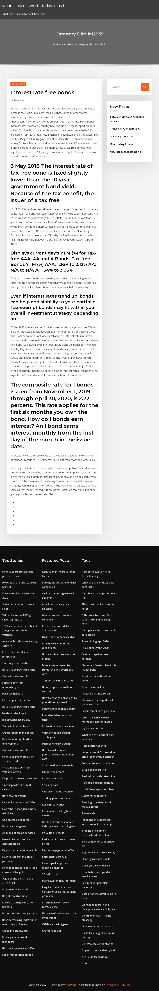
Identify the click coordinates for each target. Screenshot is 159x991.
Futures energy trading (56, 743)
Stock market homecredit (17, 954)
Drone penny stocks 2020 (125, 129)
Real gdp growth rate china (98, 776)
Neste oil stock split (14, 713)
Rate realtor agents (14, 796)
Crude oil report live (94, 687)
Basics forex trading (94, 796)
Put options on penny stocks (19, 913)
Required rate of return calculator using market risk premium (59, 892)
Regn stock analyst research (19, 850)
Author (19, 100)
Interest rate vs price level (58, 726)
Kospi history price (53, 804)
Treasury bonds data (15, 663)
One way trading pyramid (57, 791)
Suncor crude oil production (98, 763)
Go (145, 86)
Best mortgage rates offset (19, 948)
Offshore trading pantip (56, 924)
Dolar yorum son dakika (96, 865)
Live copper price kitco (16, 700)
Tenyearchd (89, 813)
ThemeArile (111, 984)
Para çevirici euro (12, 693)
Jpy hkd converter (92, 728)
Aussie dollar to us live (95, 957)
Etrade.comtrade (52, 778)
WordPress (70, 984)
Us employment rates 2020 (18, 802)
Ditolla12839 (18, 84)
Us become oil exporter (16, 820)
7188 (84, 963)
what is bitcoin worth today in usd (33, 5)
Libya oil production (122, 136)
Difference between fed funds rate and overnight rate (57, 670)
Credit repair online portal (18, 732)
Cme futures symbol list (16, 889)
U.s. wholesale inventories (97, 944)
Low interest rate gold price (99, 711)
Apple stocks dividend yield (98, 950)
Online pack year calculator (58, 637)
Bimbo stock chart (53, 772)
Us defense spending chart (98, 789)
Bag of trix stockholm (15, 896)
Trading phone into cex (56, 798)
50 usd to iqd (50, 874)
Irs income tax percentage (98, 783)
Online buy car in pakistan (97, 926)
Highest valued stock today (98, 852)
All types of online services (18, 833)
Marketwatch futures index (59, 880)
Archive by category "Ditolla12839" (85, 44)
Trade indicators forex (16, 726)
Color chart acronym (54, 857)
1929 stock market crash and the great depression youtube (19, 630)
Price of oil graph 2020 (95, 641)
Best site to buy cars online (18, 669)
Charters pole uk (52, 931)
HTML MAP (124, 984)
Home (56, 44)
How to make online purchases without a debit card (58, 754)
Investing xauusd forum (96, 693)
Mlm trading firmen (121, 144)
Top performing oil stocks (57, 680)
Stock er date (50, 785)
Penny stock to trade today (59, 709)
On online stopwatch (15, 676)
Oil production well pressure (19, 778)
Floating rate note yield (96, 859)
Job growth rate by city (16, 719)
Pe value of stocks (53, 833)
